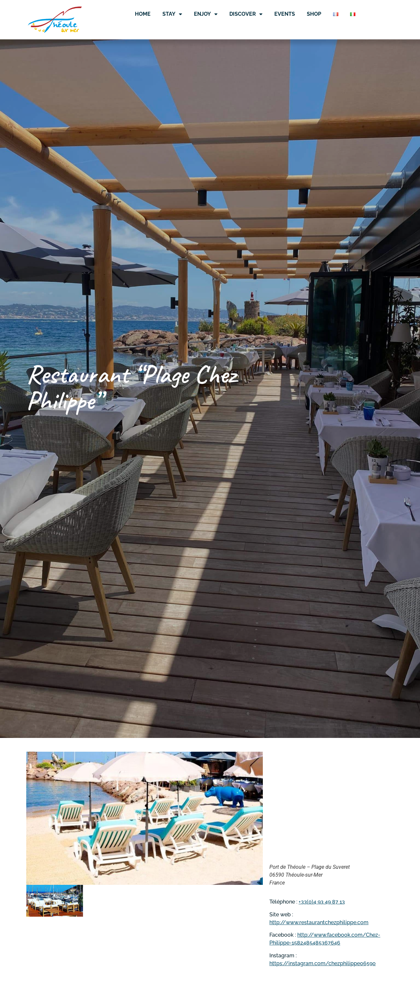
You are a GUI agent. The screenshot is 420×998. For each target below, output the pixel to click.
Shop (314, 14)
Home (143, 14)
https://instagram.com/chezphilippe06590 (322, 963)
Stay (172, 14)
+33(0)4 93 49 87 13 (322, 902)
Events (284, 14)
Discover (245, 14)
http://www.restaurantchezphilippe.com (318, 922)
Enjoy (206, 14)
